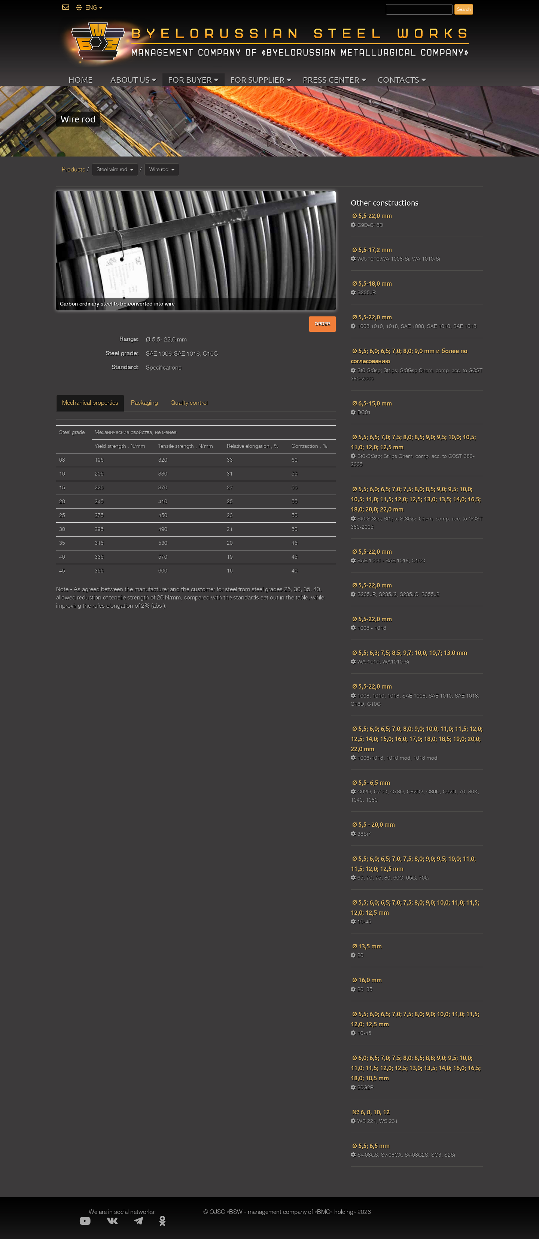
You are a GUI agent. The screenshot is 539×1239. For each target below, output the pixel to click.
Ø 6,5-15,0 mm (371, 403)
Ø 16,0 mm (366, 979)
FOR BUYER (193, 79)
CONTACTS (402, 79)
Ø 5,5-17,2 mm (371, 249)
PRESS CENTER (334, 79)
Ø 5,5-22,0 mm (371, 215)
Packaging (144, 403)
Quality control (189, 403)
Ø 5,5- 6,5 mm (370, 782)
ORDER (322, 324)
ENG (89, 7)
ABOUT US (133, 79)
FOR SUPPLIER (261, 79)
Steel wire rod (115, 169)
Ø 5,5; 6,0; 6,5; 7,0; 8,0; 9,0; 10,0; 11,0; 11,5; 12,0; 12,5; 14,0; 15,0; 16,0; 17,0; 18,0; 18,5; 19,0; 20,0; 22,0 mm (416, 738)
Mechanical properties (90, 403)
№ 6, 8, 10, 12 (370, 1111)
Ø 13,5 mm (366, 946)
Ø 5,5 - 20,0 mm (373, 824)
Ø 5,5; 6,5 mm (370, 1145)
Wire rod (161, 169)
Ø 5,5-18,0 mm (371, 283)
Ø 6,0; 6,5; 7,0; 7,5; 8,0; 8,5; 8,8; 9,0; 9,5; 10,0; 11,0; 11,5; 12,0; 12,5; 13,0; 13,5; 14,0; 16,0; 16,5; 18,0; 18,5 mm (416, 1067)
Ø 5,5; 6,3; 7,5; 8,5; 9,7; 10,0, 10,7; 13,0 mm (409, 652)
